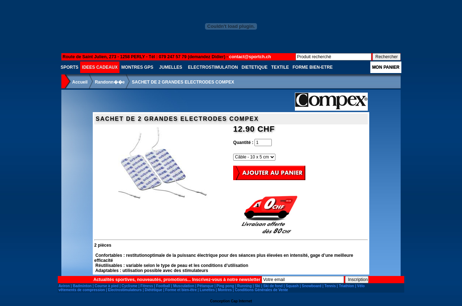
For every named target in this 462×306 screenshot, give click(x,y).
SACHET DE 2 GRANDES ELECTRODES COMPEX (183, 82)
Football (163, 286)
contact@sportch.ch (250, 56)
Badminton (82, 286)
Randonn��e (110, 82)
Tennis (330, 286)
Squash (292, 286)
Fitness (146, 286)
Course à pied (106, 286)
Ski (257, 286)
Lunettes (207, 290)
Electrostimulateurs (124, 290)
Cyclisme (130, 286)
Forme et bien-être (181, 290)
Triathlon (346, 286)
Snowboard (311, 286)
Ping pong (225, 286)
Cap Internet (241, 301)
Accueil (80, 82)
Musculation (183, 286)
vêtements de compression (81, 290)
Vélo (361, 286)
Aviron (64, 286)
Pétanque (205, 286)
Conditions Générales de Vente (261, 290)
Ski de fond (273, 286)
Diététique (153, 290)
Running (244, 286)
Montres (225, 290)
